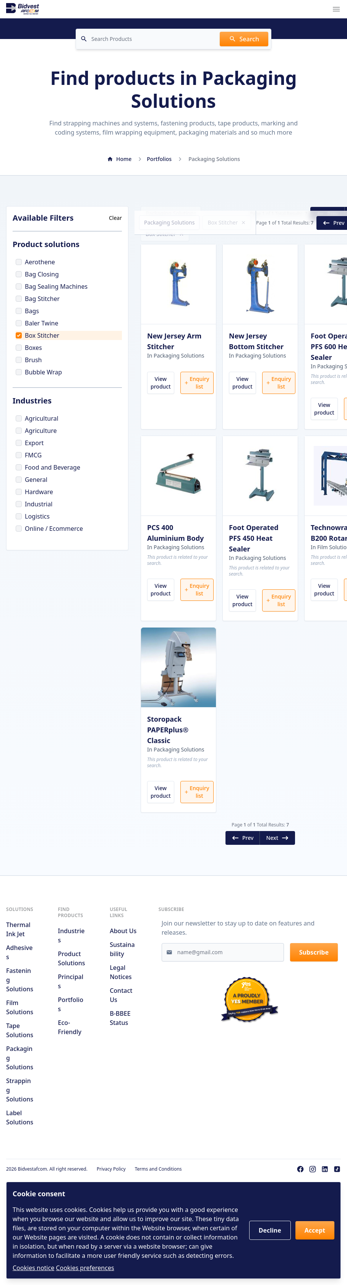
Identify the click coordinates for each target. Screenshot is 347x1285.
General (31, 479)
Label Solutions (19, 1147)
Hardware (34, 492)
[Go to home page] (22, 9)
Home (119, 159)
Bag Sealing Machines (52, 286)
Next (323, 214)
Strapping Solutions (19, 1119)
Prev (288, 214)
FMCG (29, 455)
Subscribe (314, 982)
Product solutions (71, 988)
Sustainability (122, 978)
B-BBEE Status (120, 1047)
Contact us (121, 1024)
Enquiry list (196, 396)
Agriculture (36, 430)
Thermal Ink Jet (18, 959)
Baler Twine (37, 323)
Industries (71, 965)
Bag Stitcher (38, 298)
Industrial (34, 504)
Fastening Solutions (19, 1009)
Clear (115, 217)
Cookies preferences (85, 1268)
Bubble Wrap (39, 372)
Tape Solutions (19, 1060)
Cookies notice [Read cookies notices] (33, 1268)
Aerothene (35, 262)
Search (244, 39)
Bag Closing (37, 274)
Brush (29, 360)
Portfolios (159, 159)
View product (161, 396)
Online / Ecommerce (49, 528)
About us (123, 960)
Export (30, 443)
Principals (70, 1011)
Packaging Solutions (171, 213)
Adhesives (19, 982)
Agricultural (37, 418)
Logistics (33, 516)
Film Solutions (19, 1037)
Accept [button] (315, 1230)
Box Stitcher (37, 335)
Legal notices (120, 1001)
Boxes (29, 347)
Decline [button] (270, 1230)
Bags (27, 311)
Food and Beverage (48, 467)
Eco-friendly (69, 1056)
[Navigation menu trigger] (336, 9)
